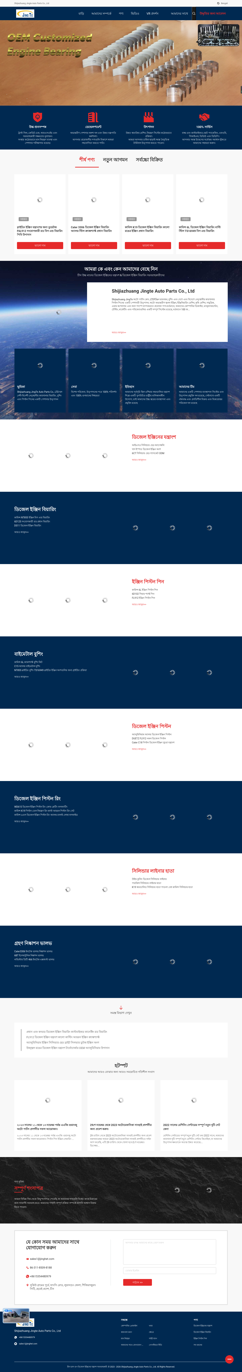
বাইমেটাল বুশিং (28, 654)
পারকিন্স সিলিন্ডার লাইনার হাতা (146, 883)
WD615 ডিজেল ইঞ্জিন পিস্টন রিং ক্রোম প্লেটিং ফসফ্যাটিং (40, 806)
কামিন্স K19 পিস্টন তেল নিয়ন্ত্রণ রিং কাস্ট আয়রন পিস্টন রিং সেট (44, 810)
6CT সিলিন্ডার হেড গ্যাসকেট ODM (148, 453)
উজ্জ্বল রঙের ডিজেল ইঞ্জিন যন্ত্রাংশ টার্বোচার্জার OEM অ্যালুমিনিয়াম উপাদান (68, 1048)
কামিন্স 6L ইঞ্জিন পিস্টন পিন (145, 589)
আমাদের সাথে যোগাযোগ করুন (132, 1345)
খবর (151, 1326)
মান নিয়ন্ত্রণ (125, 1338)
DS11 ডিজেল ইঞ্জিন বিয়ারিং (27, 525)
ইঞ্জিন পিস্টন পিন (148, 582)
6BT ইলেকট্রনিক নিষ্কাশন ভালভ (29, 955)
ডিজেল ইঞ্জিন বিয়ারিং (35, 509)
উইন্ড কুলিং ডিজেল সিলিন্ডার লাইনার (149, 879)
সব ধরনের (198, 1345)
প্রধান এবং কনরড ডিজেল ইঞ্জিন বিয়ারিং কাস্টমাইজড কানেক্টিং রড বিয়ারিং (66, 1031)
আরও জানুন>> (119, 332)
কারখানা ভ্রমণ (126, 1332)
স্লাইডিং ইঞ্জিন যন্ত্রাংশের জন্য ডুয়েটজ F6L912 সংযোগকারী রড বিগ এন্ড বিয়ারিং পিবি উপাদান (40, 231)
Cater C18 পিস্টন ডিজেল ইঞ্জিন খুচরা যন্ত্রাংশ (153, 742)
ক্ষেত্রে (151, 1332)
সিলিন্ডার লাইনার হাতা (153, 871)
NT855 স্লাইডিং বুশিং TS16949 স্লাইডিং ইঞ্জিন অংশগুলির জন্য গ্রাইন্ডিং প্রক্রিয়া (50, 670)
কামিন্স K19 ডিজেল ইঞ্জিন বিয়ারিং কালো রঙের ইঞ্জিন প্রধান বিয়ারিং (147, 229)
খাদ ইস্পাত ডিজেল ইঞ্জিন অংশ (146, 449)
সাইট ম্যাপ (153, 1338)
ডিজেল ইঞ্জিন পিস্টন (151, 726)
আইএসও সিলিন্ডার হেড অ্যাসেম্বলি (148, 445)
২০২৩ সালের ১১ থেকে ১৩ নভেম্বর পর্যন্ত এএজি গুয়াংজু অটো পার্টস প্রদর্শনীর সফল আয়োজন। (47, 1127)
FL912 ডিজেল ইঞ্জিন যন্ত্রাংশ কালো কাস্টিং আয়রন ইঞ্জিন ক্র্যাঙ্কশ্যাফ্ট (62, 1037)
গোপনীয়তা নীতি (155, 1345)
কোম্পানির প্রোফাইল (129, 1326)
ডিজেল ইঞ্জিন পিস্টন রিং (37, 799)
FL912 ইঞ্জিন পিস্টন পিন (143, 598)
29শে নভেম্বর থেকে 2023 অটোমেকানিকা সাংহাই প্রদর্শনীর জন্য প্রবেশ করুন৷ (121, 1127)
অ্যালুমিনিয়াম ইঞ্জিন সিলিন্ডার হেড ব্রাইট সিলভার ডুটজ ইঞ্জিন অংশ (62, 1042)
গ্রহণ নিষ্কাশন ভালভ (33, 943)
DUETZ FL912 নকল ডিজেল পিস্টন (149, 738)
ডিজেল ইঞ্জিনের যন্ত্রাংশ (154, 437)
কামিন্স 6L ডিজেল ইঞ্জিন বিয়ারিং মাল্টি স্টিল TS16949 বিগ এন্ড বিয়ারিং (199, 229)
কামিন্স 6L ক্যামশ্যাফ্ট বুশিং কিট (28, 662)
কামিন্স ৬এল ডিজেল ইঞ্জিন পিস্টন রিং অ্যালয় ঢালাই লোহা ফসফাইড (46, 814)
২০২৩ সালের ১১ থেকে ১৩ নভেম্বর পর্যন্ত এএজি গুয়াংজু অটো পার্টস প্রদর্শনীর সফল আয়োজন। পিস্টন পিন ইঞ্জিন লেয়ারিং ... (46, 1137)
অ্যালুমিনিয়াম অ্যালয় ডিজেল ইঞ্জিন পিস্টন (151, 734)
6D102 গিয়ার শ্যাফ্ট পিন (143, 593)
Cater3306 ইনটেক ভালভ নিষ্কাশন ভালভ (33, 951)
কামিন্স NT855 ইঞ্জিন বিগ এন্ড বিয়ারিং (32, 517)
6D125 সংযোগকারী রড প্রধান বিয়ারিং (32, 521)
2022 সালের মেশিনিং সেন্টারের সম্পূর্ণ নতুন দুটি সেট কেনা (191, 1127)
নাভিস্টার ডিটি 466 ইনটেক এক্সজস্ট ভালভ (34, 959)
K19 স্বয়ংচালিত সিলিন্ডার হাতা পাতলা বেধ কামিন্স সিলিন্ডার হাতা (162, 887)
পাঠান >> (137, 1282)
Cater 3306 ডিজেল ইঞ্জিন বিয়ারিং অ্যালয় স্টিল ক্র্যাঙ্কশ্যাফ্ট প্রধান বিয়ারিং (91, 229)
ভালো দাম (40, 245)
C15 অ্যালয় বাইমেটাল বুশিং (27, 666)
